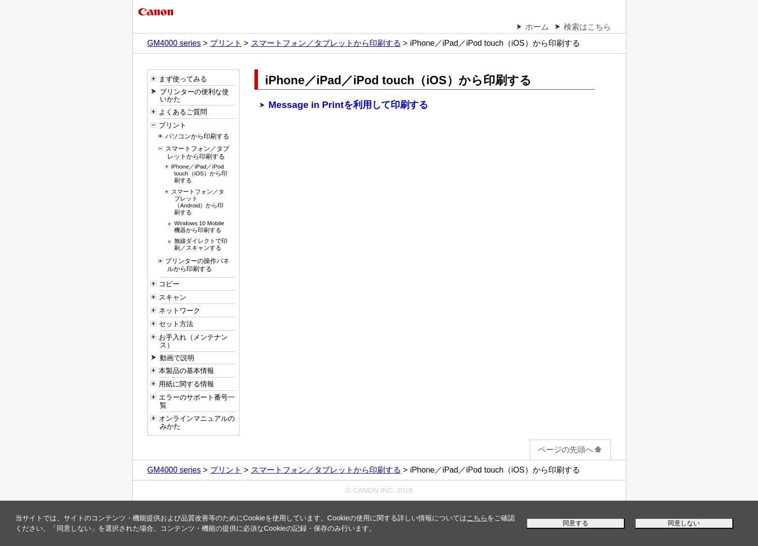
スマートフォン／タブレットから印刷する (326, 43)
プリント (226, 43)
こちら (477, 518)
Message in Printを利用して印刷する (348, 105)
